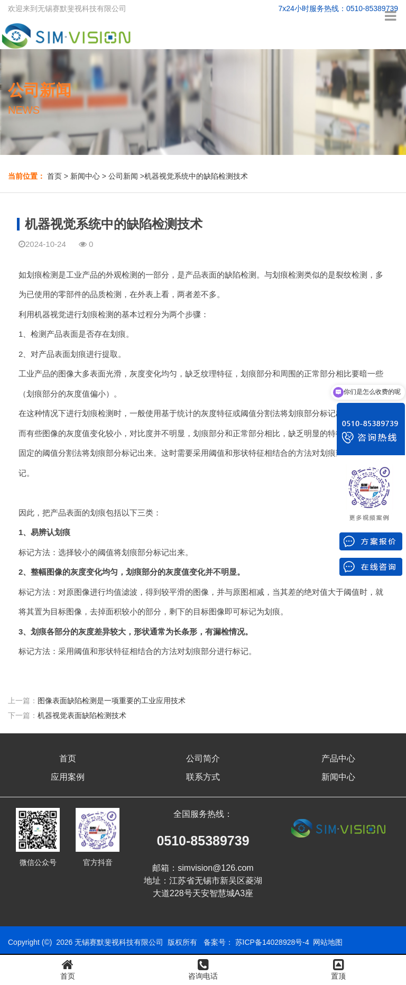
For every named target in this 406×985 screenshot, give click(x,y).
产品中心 (338, 758)
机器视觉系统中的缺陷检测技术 (196, 176)
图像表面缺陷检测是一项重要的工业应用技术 (112, 700)
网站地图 (328, 942)
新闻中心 (85, 176)
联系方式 (203, 776)
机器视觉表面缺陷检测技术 (82, 715)
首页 (54, 176)
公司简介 (203, 758)
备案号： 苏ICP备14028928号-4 (256, 942)
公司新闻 (123, 176)
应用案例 (68, 776)
